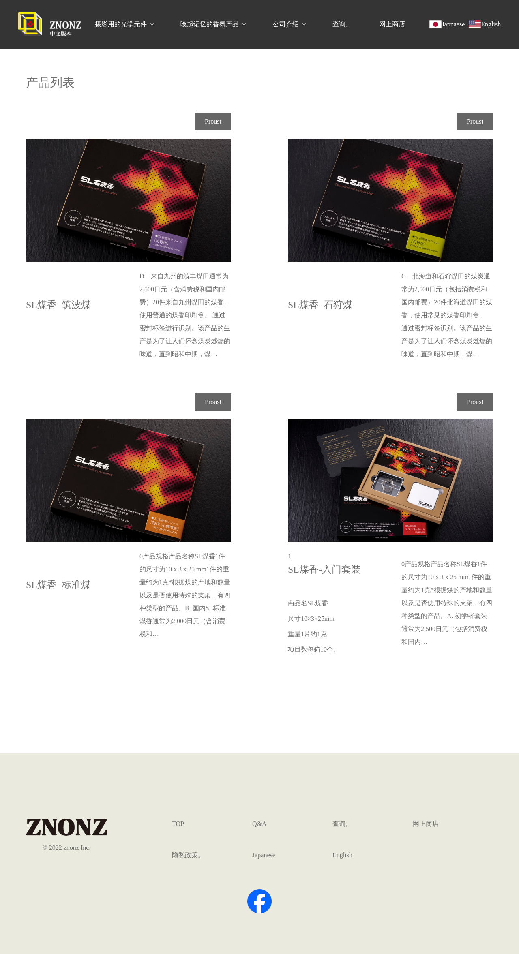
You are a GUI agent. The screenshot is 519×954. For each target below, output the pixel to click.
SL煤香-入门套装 (324, 569)
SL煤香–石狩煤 (320, 304)
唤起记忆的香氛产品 (209, 24)
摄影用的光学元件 (121, 24)
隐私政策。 (188, 854)
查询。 (342, 24)
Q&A (259, 823)
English (342, 854)
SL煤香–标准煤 (58, 585)
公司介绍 (286, 24)
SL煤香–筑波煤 (58, 304)
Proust (213, 121)
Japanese (263, 854)
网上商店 (392, 24)
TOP (178, 823)
